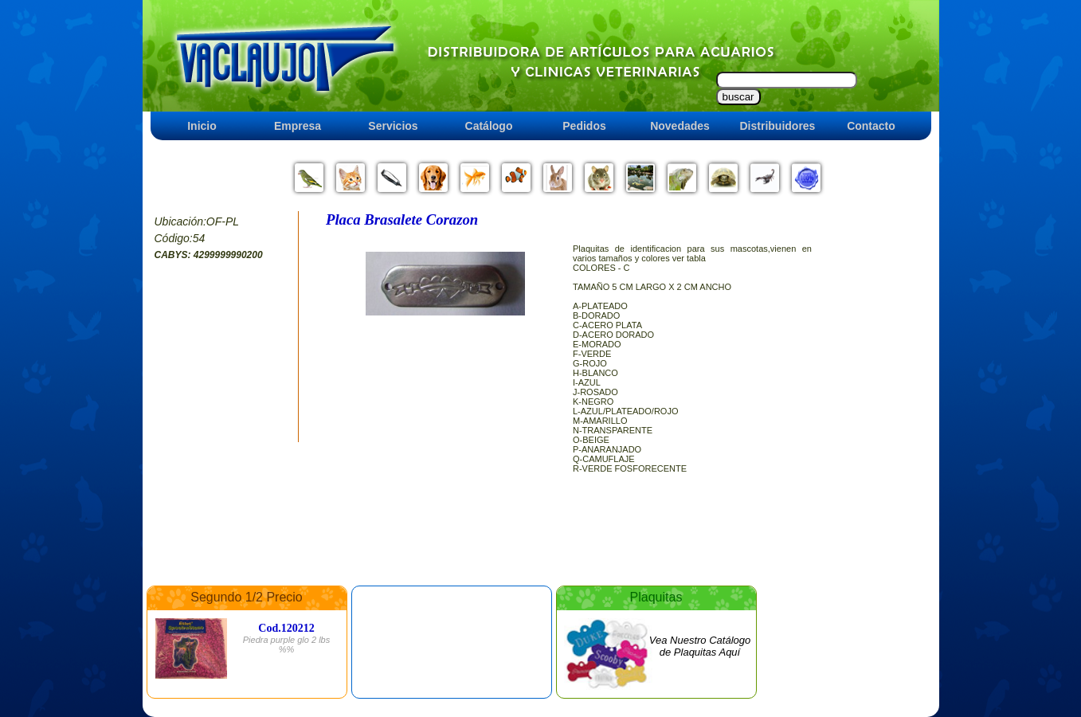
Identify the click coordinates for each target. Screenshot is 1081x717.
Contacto (871, 126)
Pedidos (583, 126)
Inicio (202, 126)
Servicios (392, 126)
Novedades (680, 126)
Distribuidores (778, 126)
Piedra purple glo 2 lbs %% (286, 644)
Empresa (297, 126)
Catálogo (489, 126)
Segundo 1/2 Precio (246, 597)
